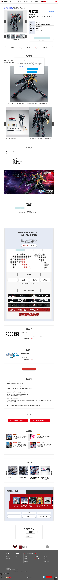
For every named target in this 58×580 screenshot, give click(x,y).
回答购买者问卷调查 (40, 420)
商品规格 (28, 47)
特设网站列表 (43, 512)
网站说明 (36, 556)
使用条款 (45, 559)
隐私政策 (45, 558)
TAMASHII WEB (6, 6)
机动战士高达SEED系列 (10, 8)
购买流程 (28, 245)
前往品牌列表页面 (26, 338)
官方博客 (17, 556)
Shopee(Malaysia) (45, 280)
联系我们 (36, 559)
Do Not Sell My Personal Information (4, 573)
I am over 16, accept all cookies (32, 71)
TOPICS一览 (14, 512)
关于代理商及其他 (46, 561)
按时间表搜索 (8, 554)
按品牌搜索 (7, 556)
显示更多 (29, 451)
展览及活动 (25, 558)
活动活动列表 (13, 516)
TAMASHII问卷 (37, 554)
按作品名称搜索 (8, 558)
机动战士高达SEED (10, 7)
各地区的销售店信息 (41, 40)
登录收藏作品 (26, 559)
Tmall (13, 280)
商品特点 (12, 47)
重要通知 (25, 554)
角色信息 (29, 369)
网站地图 (36, 1)
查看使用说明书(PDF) (18, 420)
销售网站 (45, 47)
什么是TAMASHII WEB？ (47, 554)
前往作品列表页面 (26, 359)
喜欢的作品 (26, 1)
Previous (5, 21)
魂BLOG (28, 516)
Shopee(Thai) (23, 280)
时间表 (31, 1)
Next (26, 21)
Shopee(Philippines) (34, 280)
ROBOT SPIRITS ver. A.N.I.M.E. (11, 6)
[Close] (43, 59)
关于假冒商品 (26, 556)
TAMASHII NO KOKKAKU (43, 516)
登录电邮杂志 (26, 561)
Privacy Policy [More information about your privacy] (21, 66)
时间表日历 (28, 513)
